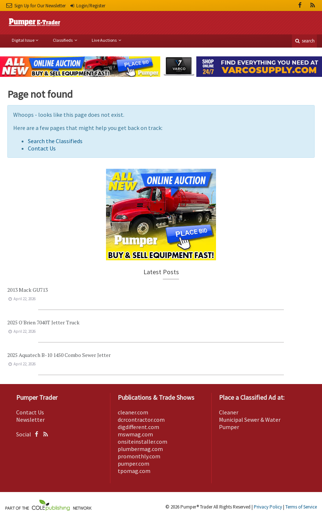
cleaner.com (133, 412)
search (304, 41)
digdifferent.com (138, 427)
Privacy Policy (268, 507)
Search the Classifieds (55, 141)
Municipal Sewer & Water (250, 419)
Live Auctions (104, 40)
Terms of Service (301, 507)
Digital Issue (23, 40)
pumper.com (133, 463)
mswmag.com (135, 434)
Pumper (229, 427)
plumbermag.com (140, 448)
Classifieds (63, 40)
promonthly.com (139, 456)
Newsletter (30, 419)
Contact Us (42, 148)
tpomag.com (134, 470)
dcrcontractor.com (141, 419)
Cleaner (228, 412)
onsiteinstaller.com (142, 441)
